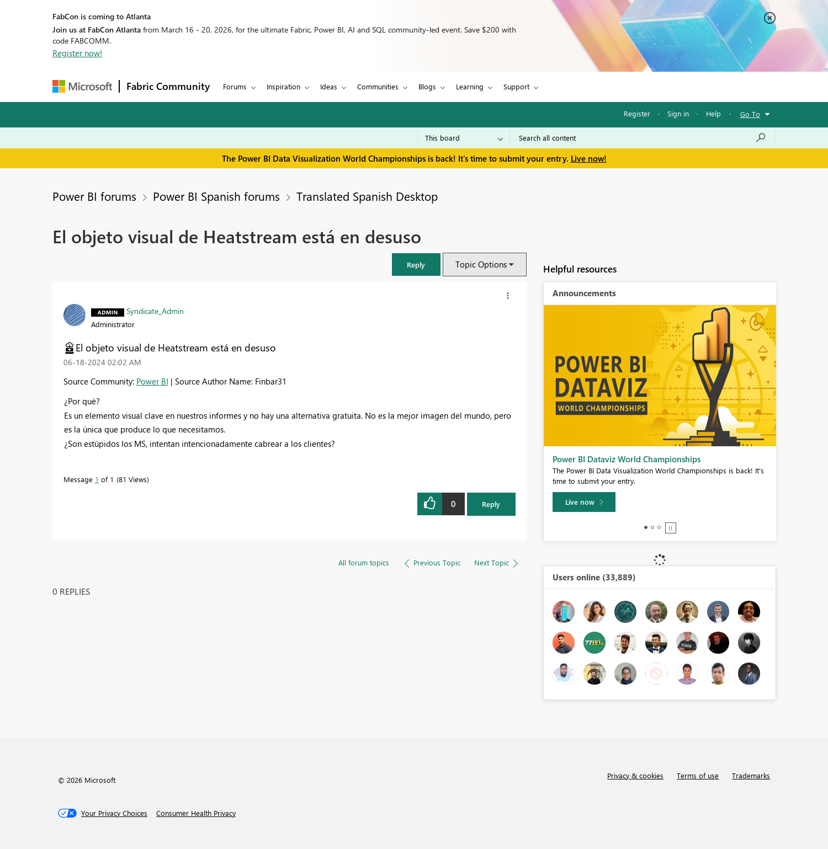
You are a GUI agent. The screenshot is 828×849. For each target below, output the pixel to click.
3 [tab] (659, 527)
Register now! (77, 52)
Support (516, 86)
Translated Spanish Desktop (367, 196)
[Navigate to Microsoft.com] (82, 86)
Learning (470, 86)
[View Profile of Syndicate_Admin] (155, 310)
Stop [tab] (670, 527)
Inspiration (283, 86)
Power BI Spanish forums (216, 196)
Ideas (328, 86)
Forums (235, 86)
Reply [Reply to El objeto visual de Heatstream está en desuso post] (491, 504)
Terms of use (698, 775)
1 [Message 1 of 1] (97, 479)
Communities (378, 86)
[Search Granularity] (463, 137)
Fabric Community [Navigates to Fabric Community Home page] (168, 86)
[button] (416, 264)
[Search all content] (642, 137)
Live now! (589, 158)
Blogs (427, 86)
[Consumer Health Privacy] (196, 813)
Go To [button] (750, 114)
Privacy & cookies (635, 775)
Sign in (678, 113)
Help (713, 113)
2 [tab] (652, 527)
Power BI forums (94, 196)
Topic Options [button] (481, 264)
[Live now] (584, 502)
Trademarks (751, 775)
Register (637, 113)
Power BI (152, 381)
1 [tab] (646, 527)
